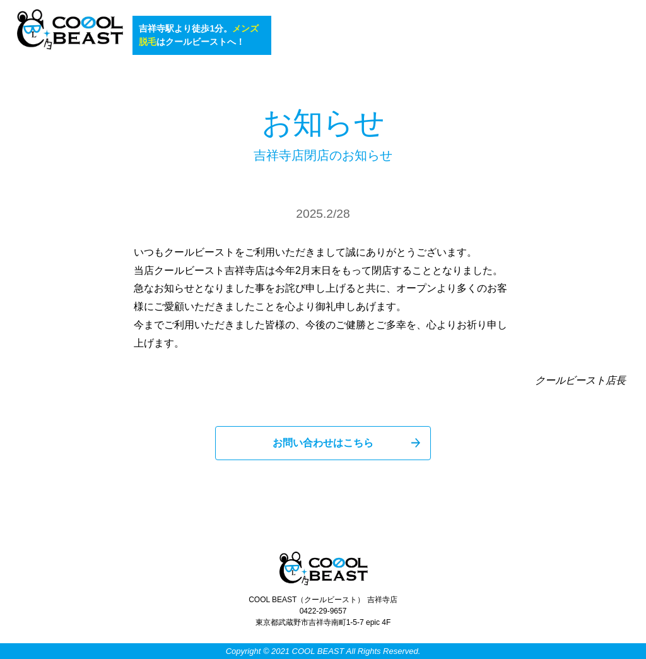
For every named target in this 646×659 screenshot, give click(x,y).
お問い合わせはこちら (323, 442)
